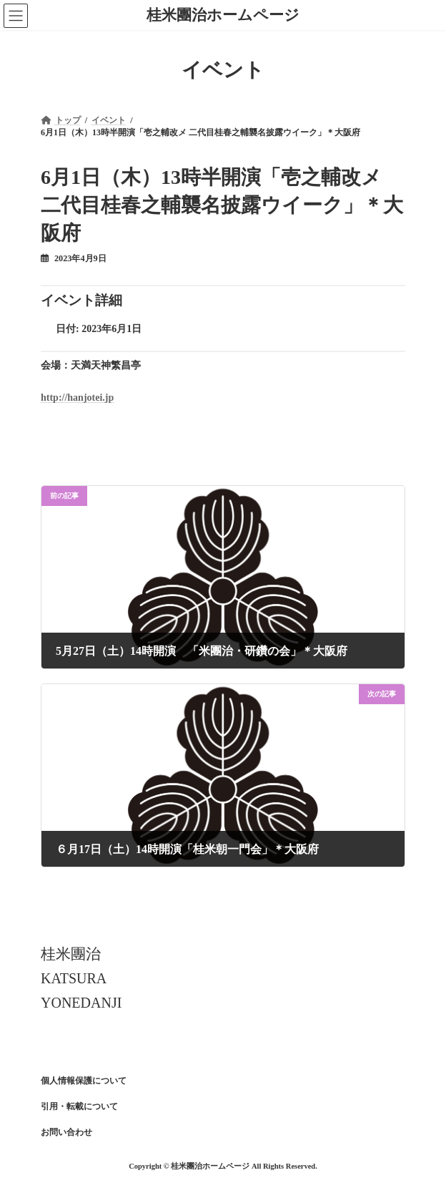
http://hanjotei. (73, 397)
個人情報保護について (84, 1081)
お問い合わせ (66, 1132)
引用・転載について (79, 1106)
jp (109, 397)
